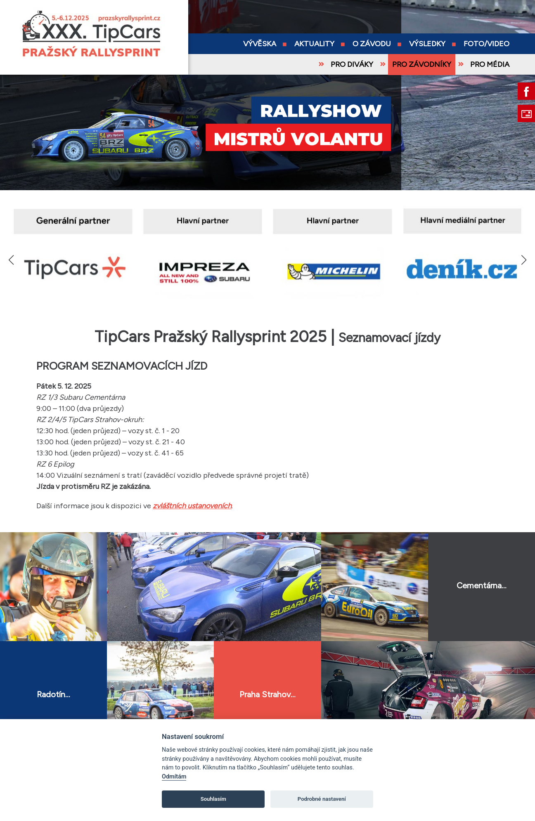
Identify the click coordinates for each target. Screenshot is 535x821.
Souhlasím (213, 799)
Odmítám (174, 776)
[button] (524, 260)
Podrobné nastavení (322, 799)
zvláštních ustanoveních (192, 505)
